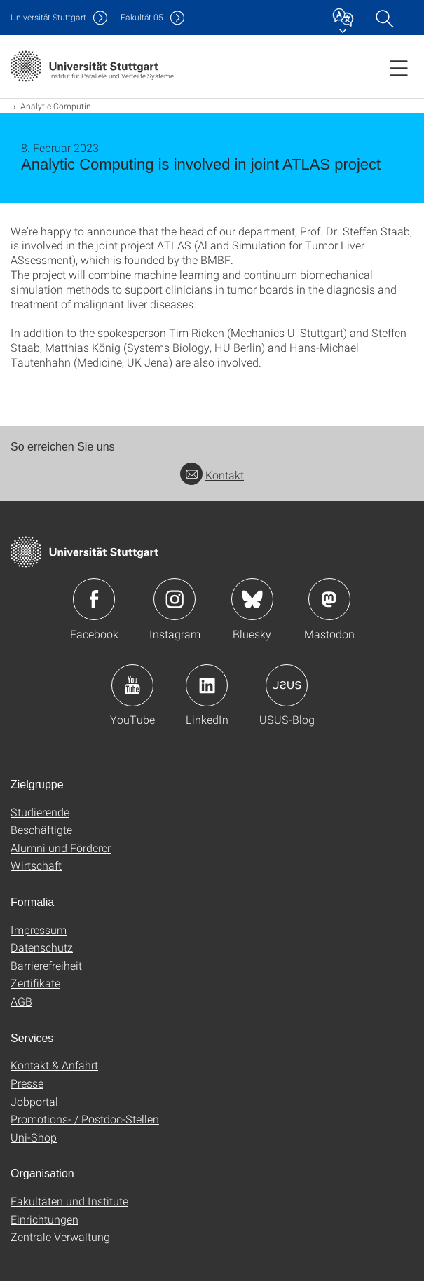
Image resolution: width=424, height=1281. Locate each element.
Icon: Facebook (94, 599)
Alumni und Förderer (61, 847)
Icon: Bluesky (252, 599)
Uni (48, 17)
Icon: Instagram (174, 599)
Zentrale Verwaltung (60, 1236)
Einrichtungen (44, 1219)
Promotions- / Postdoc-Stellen (85, 1118)
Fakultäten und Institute (69, 1200)
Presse (27, 1083)
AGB (21, 1001)
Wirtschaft (36, 865)
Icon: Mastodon (329, 599)
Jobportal (34, 1101)
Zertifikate (35, 982)
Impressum (39, 929)
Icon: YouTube (132, 685)
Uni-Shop (34, 1137)
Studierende (40, 811)
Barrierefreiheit (46, 965)
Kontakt (212, 474)
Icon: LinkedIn (207, 685)
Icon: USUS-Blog (287, 685)
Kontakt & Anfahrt (54, 1064)
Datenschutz (42, 947)
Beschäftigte (41, 829)
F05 (142, 17)
